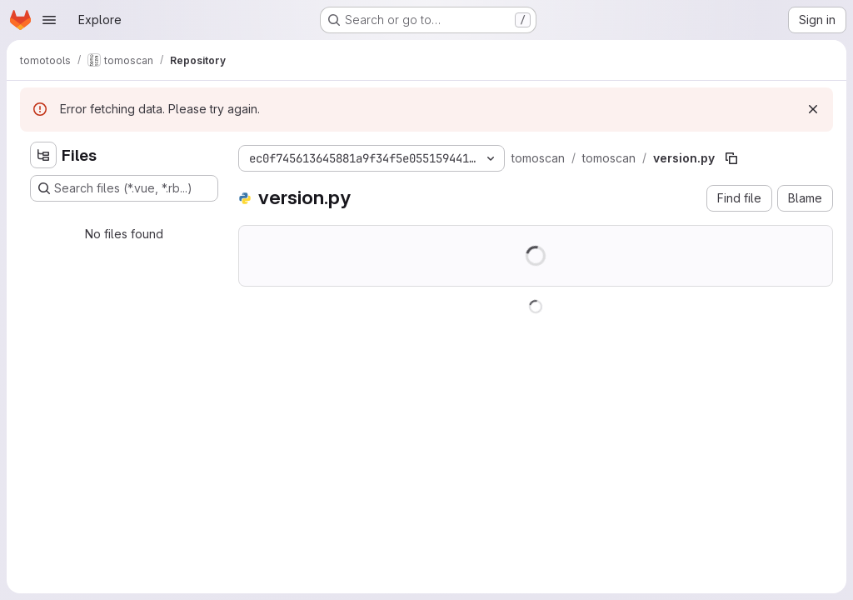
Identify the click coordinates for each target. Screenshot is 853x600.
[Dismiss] (813, 109)
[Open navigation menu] (49, 20)
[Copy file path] (731, 158)
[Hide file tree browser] (43, 155)
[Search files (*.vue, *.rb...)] (124, 188)
